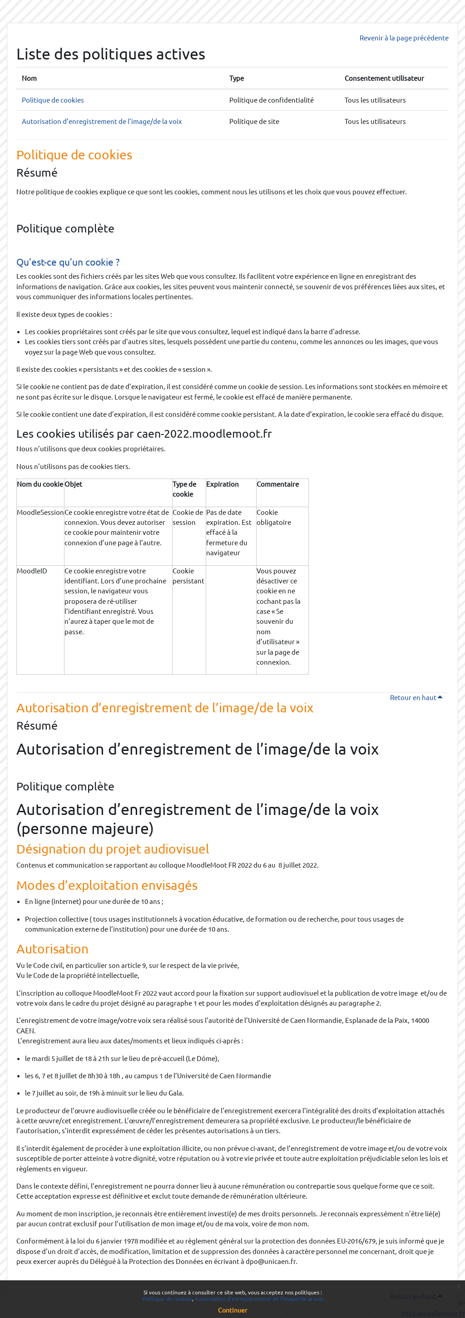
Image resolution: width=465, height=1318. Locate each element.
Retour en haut (419, 697)
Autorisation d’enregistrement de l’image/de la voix (102, 121)
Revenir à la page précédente (404, 37)
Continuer (232, 1310)
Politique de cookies (53, 99)
